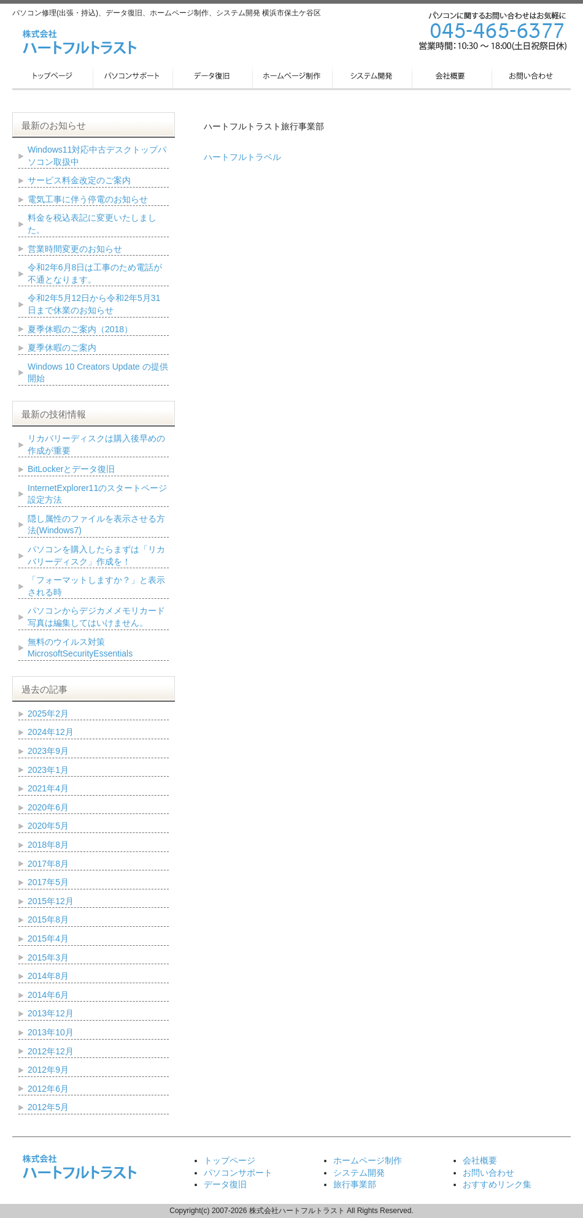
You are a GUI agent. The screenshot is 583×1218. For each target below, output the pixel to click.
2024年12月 (51, 732)
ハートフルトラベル (242, 157)
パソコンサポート (238, 1173)
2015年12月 (51, 901)
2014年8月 (48, 976)
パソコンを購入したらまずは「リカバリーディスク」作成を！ (96, 555)
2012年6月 (48, 1089)
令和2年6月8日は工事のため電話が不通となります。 (95, 273)
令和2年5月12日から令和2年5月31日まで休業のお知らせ (94, 304)
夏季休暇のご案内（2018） (80, 329)
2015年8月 (48, 919)
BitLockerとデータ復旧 (71, 469)
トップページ (229, 1160)
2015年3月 (48, 957)
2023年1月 (48, 770)
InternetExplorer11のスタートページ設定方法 (97, 494)
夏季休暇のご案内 (62, 347)
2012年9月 (48, 1070)
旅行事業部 (354, 1184)
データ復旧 (225, 1184)
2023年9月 (48, 751)
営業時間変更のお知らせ (75, 249)
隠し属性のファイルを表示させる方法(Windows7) (96, 525)
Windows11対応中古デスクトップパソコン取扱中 (97, 156)
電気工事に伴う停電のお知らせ (88, 199)
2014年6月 (48, 995)
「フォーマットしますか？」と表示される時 (96, 586)
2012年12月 (51, 1051)
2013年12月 (51, 1013)
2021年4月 (48, 788)
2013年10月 (51, 1032)
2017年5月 (48, 882)
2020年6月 (48, 807)
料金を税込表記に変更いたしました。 (92, 224)
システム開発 (359, 1173)
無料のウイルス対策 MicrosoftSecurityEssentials (80, 648)
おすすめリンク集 (497, 1184)
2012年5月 (48, 1107)
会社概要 (480, 1160)
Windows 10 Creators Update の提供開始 (98, 373)
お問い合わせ (488, 1173)
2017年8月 (48, 864)
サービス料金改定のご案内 (79, 180)
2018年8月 (48, 845)
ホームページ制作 (367, 1160)
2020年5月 (48, 826)
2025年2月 (48, 713)
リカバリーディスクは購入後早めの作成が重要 (96, 444)
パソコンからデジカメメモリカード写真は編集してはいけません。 (96, 617)
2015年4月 (48, 938)
